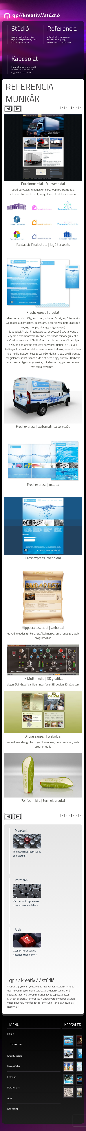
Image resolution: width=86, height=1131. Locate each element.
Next (17, 108)
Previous (8, 108)
